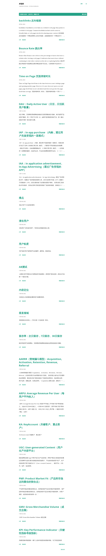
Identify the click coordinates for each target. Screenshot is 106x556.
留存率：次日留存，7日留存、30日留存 (40, 336)
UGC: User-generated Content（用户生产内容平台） (41, 449)
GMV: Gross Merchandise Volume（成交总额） (41, 508)
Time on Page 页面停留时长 (35, 76)
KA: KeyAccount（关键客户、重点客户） (39, 426)
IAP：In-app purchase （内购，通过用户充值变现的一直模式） (41, 134)
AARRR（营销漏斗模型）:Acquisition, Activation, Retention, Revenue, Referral (40, 362)
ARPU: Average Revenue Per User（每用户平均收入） (41, 395)
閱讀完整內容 (62, 39)
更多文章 (63, 549)
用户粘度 (24, 244)
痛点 (21, 197)
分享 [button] (20, 39)
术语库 (21, 4)
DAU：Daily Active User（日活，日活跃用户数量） (41, 105)
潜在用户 (24, 220)
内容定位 (24, 290)
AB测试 (23, 267)
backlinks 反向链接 (30, 20)
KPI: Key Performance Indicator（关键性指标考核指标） (42, 531)
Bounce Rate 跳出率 (30, 48)
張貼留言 (24, 39)
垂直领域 (24, 313)
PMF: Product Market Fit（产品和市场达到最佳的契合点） (41, 480)
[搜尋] (81, 4)
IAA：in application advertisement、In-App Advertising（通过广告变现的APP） (41, 167)
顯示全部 (84, 14)
